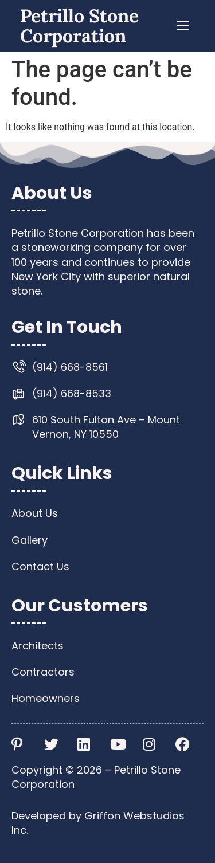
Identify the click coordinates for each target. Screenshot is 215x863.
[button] (183, 26)
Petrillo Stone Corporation (79, 26)
